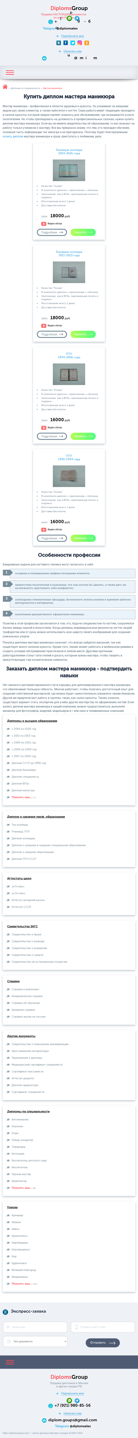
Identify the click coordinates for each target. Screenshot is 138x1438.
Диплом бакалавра (24, 770)
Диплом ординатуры (25, 1085)
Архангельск (19, 1236)
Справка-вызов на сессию (28, 1016)
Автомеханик (20, 1119)
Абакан (16, 1222)
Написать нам (73, 51)
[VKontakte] (58, 42)
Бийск (15, 1229)
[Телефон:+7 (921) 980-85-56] (73, 21)
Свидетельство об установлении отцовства (39, 962)
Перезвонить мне (72, 36)
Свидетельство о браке (27, 934)
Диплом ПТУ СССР (24, 859)
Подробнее (49, 232)
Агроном (17, 1126)
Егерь (15, 1133)
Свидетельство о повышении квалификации (40, 1044)
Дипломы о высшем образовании (32, 721)
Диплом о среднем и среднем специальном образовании (49, 845)
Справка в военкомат (25, 989)
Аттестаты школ (19, 878)
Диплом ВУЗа (20, 783)
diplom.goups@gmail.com (72, 1420)
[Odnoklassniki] (86, 42)
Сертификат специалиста (28, 1092)
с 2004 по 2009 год (24, 749)
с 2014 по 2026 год (24, 729)
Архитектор (19, 1181)
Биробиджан (20, 1242)
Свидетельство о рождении (29, 948)
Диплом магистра (23, 790)
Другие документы (21, 1036)
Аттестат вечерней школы (28, 900)
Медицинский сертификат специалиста (37, 1064)
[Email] (72, 58)
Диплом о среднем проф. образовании (36, 816)
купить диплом (13, 136)
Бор (14, 1256)
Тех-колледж (20, 824)
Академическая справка (27, 996)
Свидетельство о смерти (27, 955)
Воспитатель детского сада (29, 1160)
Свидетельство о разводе (28, 941)
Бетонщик (18, 1153)
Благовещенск (21, 1249)
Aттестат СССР (21, 907)
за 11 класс (19, 893)
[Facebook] (65, 42)
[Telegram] (77, 18)
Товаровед (18, 1147)
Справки (13, 981)
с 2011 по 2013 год (23, 735)
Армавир (17, 1215)
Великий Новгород (24, 1270)
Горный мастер (21, 1174)
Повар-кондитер (22, 1140)
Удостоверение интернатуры (30, 1051)
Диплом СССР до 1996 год (29, 763)
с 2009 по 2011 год (24, 742)
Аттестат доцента (23, 1078)
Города (12, 1207)
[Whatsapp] (71, 18)
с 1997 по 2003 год (24, 756)
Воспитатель (20, 1167)
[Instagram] (79, 42)
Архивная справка (23, 1010)
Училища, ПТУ (21, 831)
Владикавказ (20, 1277)
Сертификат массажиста (27, 1071)
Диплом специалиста (25, 776)
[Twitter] (72, 42)
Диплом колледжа (23, 838)
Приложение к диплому (27, 1058)
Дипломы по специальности (28, 1111)
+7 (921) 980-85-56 (73, 1406)
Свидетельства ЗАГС (22, 926)
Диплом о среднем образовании (33, 852)
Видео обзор (55, 223)
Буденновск (19, 1263)
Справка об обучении (26, 1003)
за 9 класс (18, 886)
